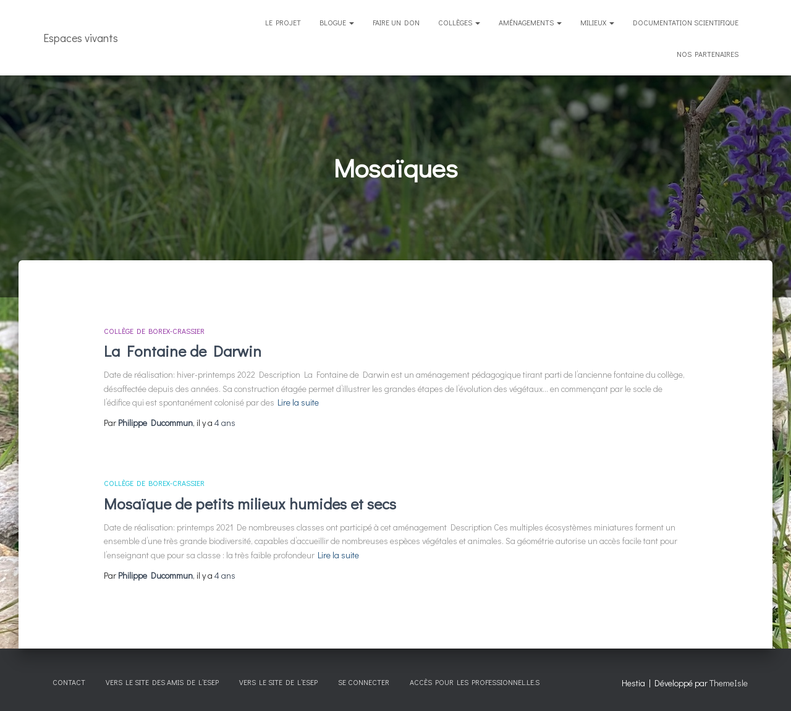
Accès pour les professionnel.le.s (474, 682)
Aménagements (530, 22)
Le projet (283, 22)
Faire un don (396, 22)
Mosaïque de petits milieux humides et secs (250, 503)
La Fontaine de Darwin (182, 351)
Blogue (336, 22)
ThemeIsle (728, 683)
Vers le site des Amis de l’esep (162, 682)
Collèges (459, 22)
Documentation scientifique (685, 22)
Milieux (597, 22)
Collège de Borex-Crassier (154, 331)
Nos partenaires (707, 54)
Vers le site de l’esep (278, 682)
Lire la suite (298, 402)
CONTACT (69, 682)
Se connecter (363, 682)
